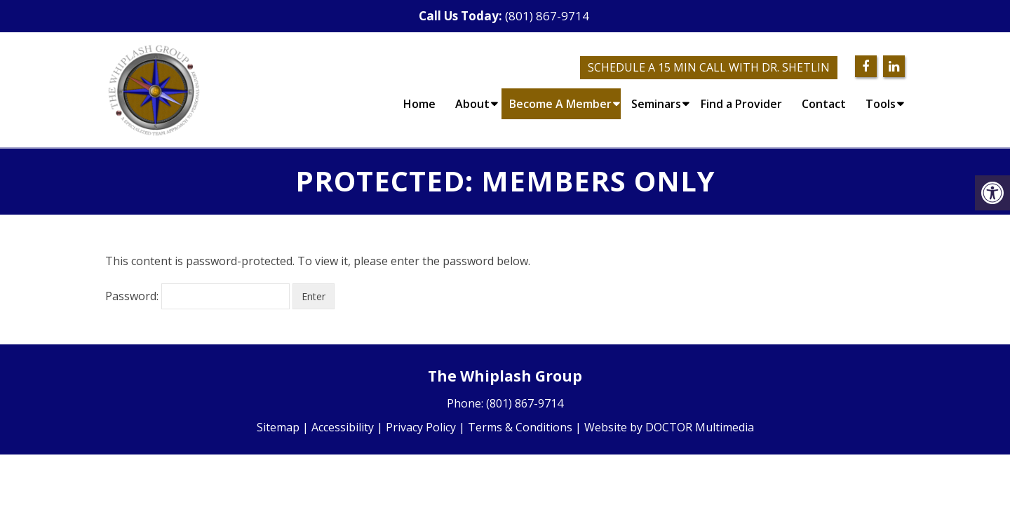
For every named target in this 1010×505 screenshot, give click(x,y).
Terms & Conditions (520, 427)
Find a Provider (741, 104)
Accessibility (342, 427)
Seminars (656, 104)
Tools (881, 104)
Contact (824, 104)
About (472, 104)
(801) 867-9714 (547, 16)
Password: (197, 296)
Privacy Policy (421, 427)
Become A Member (560, 104)
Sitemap (278, 427)
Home (419, 104)
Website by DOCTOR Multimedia (669, 427)
